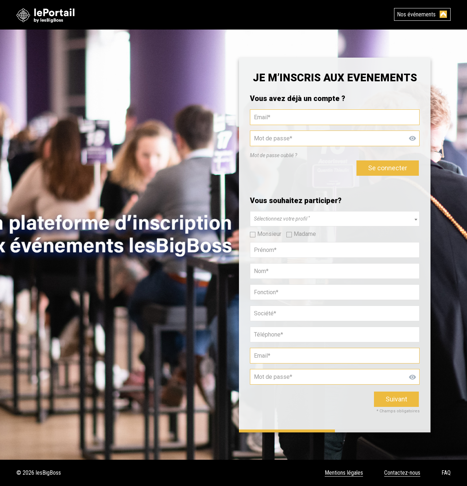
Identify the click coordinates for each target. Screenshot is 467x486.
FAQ (446, 472)
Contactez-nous (402, 472)
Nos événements (416, 14)
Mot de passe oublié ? (273, 155)
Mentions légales (344, 472)
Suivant (396, 399)
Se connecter (387, 168)
